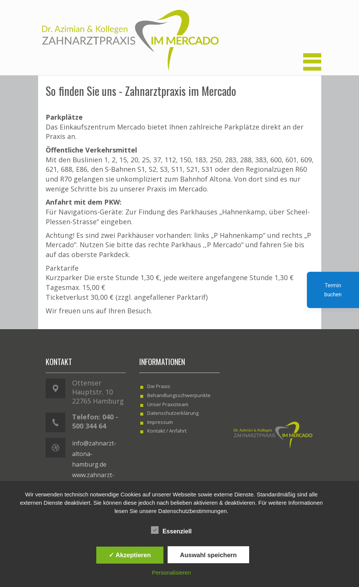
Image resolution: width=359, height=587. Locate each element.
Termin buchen (333, 289)
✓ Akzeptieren (130, 555)
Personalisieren (171, 572)
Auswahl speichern (208, 555)
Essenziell (171, 530)
